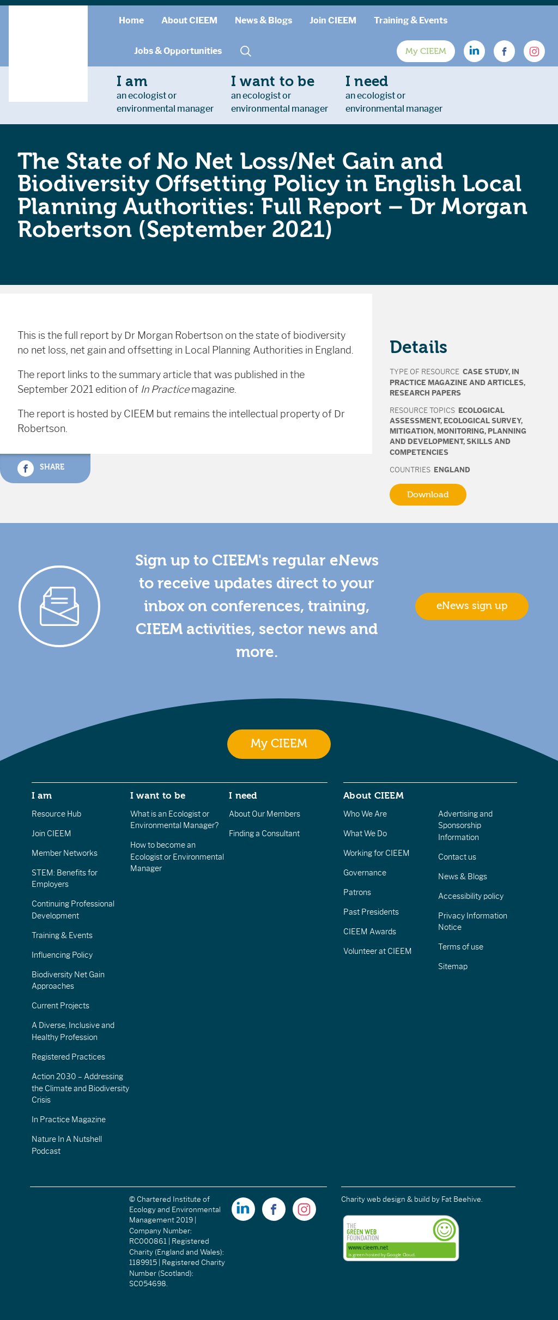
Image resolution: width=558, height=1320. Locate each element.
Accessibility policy (471, 896)
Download (428, 495)
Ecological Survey (482, 421)
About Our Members (264, 814)
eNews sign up (471, 606)
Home (131, 20)
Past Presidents (371, 912)
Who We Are (365, 814)
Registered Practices (68, 1057)
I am (42, 795)
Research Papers (425, 393)
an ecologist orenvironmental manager (165, 94)
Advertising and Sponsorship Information (465, 825)
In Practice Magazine (69, 1119)
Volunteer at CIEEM (377, 951)
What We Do (365, 833)
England (452, 470)
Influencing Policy (62, 955)
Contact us (457, 857)
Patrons (357, 892)
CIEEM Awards (369, 931)
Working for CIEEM (376, 853)
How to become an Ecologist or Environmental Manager (177, 856)
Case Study (485, 372)
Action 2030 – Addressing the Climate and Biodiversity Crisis (80, 1088)
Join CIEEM (333, 20)
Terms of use (460, 947)
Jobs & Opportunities (178, 51)
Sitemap (453, 966)
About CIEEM (189, 20)
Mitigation (412, 431)
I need (243, 795)
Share (40, 468)
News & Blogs (263, 20)
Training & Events (410, 20)
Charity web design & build (385, 1199)
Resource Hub (56, 814)
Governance (364, 873)
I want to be (158, 795)
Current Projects (60, 1006)
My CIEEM (425, 51)
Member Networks (65, 853)
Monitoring (460, 431)
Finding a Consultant (264, 833)
